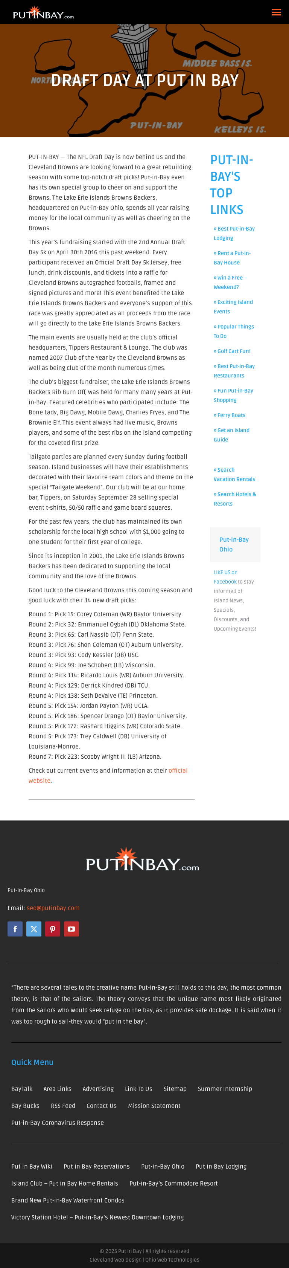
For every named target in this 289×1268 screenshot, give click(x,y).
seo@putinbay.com (53, 908)
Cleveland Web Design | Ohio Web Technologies (144, 1260)
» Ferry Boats (229, 415)
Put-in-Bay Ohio (26, 890)
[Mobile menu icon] (276, 12)
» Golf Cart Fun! (232, 351)
